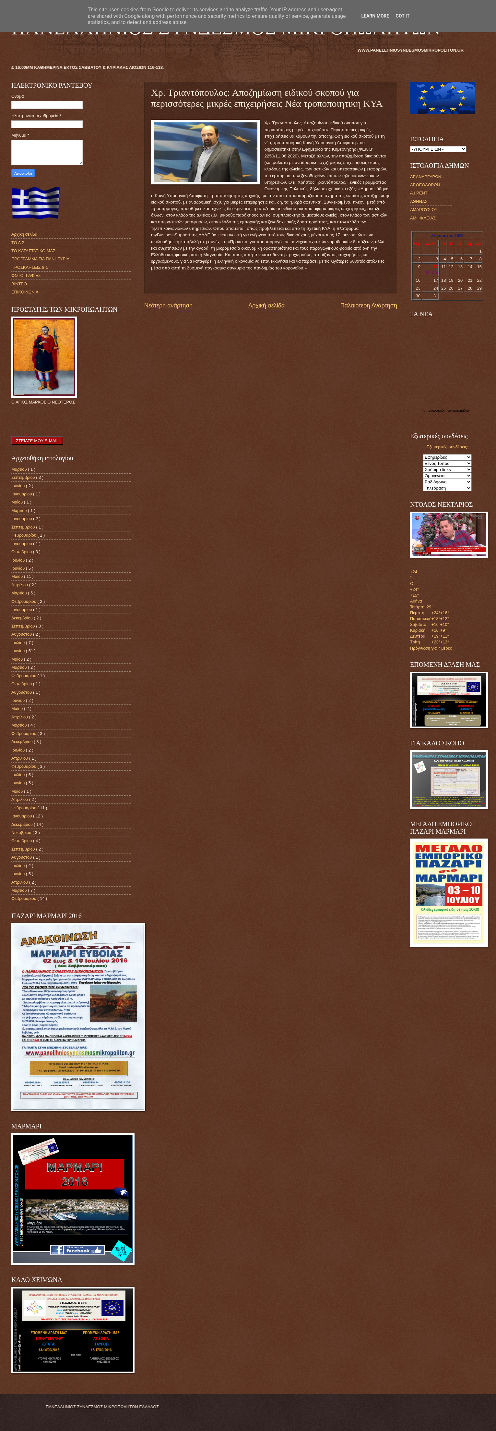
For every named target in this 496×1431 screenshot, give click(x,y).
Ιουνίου (18, 485)
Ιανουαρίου (22, 494)
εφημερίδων (461, 410)
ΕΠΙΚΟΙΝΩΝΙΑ (25, 292)
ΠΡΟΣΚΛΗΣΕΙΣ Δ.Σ (29, 267)
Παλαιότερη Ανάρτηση (368, 305)
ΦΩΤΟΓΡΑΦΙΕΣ (26, 275)
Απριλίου (20, 584)
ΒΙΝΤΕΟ (19, 283)
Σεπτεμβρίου (23, 477)
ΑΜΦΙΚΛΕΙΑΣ (423, 218)
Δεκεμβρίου (22, 618)
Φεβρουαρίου (24, 535)
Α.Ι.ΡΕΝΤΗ (420, 193)
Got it (402, 16)
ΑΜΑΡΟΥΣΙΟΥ (423, 209)
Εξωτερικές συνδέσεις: (447, 446)
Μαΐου (17, 502)
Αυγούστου (22, 634)
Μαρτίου (19, 469)
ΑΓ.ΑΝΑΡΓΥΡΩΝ (425, 176)
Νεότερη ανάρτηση (168, 305)
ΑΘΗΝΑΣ (418, 201)
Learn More (375, 16)
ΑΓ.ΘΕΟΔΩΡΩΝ (425, 184)
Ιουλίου (18, 560)
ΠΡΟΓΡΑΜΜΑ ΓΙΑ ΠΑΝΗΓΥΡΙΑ (40, 258)
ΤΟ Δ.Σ (18, 242)
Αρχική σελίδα (266, 305)
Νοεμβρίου (21, 832)
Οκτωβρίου (22, 551)
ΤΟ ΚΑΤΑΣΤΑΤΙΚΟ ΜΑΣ (33, 250)
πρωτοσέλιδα (436, 410)
